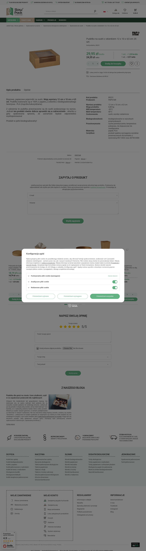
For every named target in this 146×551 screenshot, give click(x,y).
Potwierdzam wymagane (72, 296)
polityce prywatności (48, 263)
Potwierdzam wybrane (41, 296)
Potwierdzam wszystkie (105, 296)
